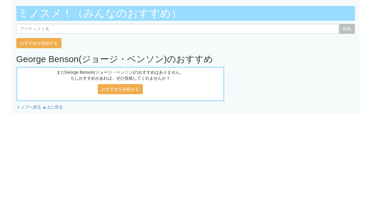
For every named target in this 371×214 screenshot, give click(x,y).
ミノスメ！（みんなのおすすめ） (100, 13)
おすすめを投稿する (39, 43)
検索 (347, 28)
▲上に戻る (52, 107)
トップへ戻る (28, 107)
